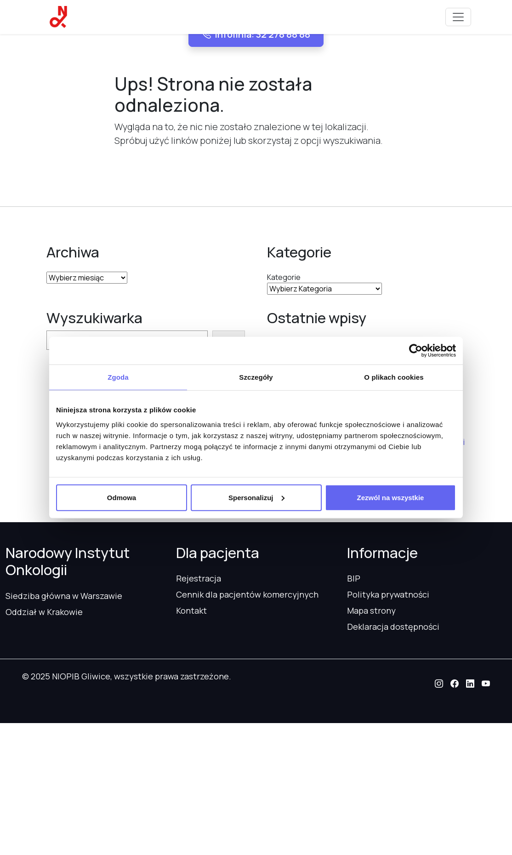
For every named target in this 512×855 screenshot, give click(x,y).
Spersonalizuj (256, 497)
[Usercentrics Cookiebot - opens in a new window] (415, 351)
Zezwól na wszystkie (390, 497)
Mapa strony (371, 610)
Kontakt (191, 610)
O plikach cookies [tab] (393, 377)
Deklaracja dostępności (393, 626)
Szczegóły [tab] (256, 377)
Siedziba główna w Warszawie (64, 595)
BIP (353, 578)
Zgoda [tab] (118, 377)
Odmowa (121, 497)
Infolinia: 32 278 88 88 (256, 34)
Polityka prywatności (388, 594)
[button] (439, 683)
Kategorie (284, 277)
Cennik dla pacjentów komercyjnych (247, 594)
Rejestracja (198, 578)
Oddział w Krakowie (44, 611)
